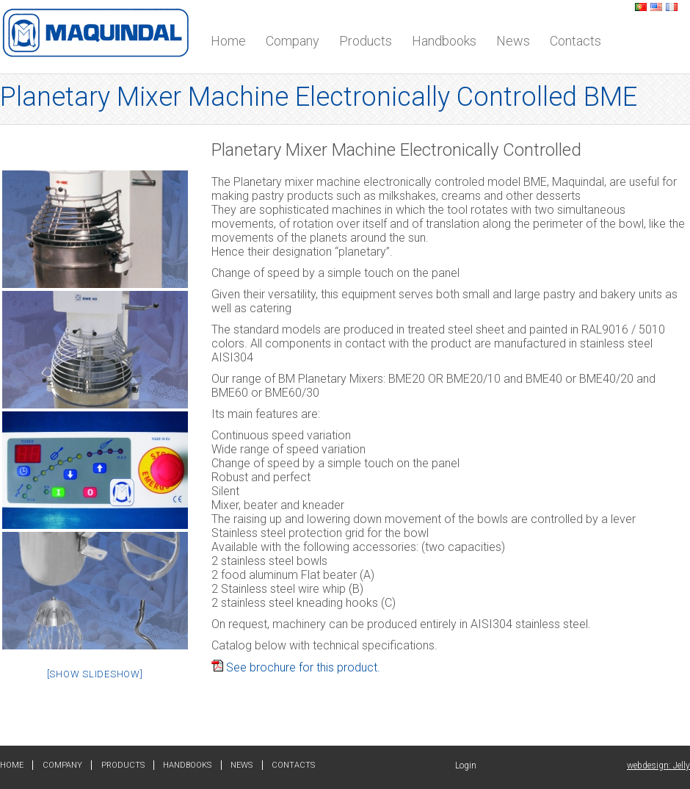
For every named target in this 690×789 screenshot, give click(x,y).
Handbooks (444, 40)
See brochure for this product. (295, 667)
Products (365, 40)
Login (465, 765)
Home (228, 40)
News (513, 40)
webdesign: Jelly (658, 765)
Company (292, 40)
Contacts (575, 40)
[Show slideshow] (95, 674)
